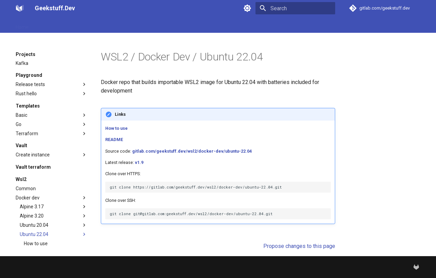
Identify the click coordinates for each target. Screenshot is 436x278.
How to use (116, 128)
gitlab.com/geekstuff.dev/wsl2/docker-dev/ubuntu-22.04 (192, 151)
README (114, 139)
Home (22, 25)
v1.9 (139, 162)
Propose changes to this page (299, 246)
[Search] (295, 8)
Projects (45, 25)
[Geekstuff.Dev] (20, 8)
